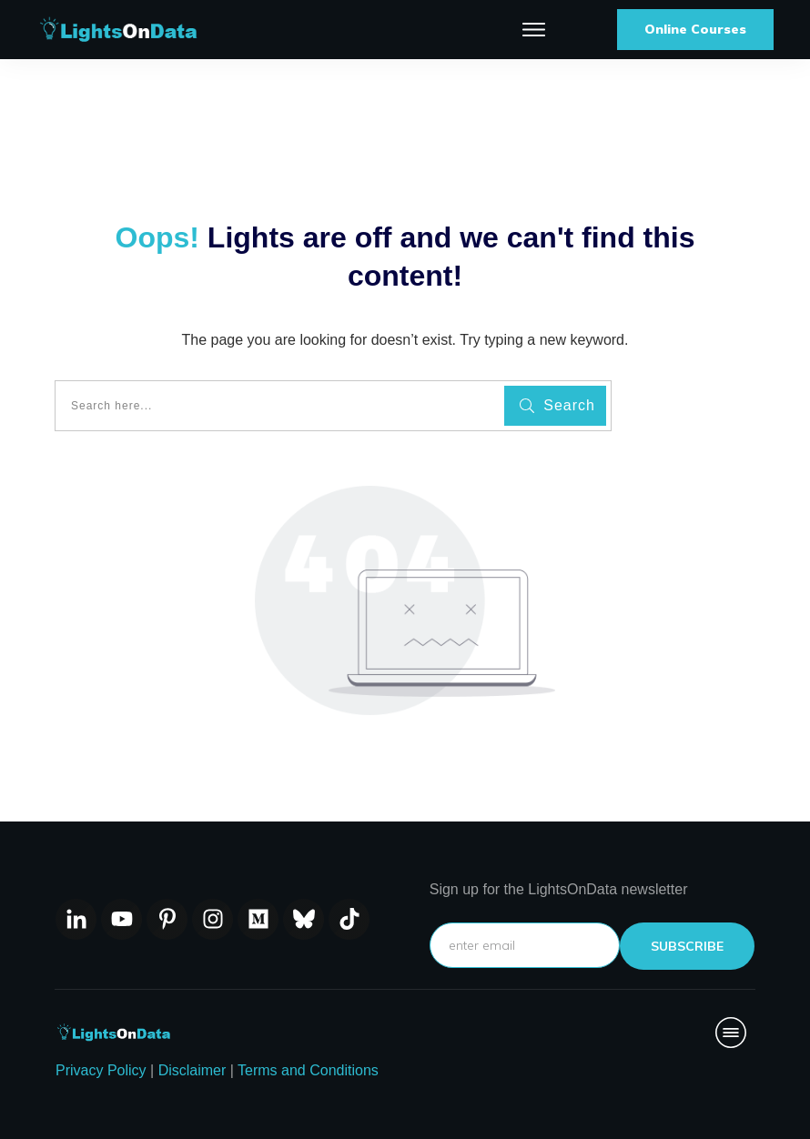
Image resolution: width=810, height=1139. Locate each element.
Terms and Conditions (308, 1070)
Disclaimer (192, 1070)
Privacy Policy (101, 1070)
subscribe (687, 946)
